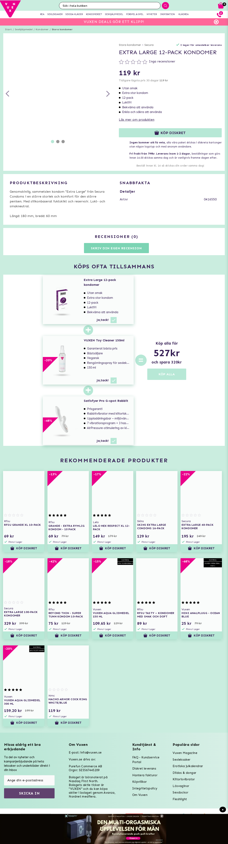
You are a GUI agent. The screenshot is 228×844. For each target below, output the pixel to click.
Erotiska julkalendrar (188, 766)
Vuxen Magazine (185, 753)
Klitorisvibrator (184, 779)
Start (8, 29)
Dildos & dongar (184, 773)
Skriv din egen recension (116, 248)
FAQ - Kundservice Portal (146, 760)
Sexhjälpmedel (24, 29)
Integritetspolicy (144, 788)
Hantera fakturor (144, 775)
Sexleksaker (181, 759)
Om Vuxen (139, 795)
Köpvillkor (139, 782)
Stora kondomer (62, 29)
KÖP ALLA (167, 374)
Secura (149, 45)
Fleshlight (180, 799)
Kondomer (42, 29)
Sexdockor (180, 792)
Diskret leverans (144, 768)
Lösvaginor (181, 786)
